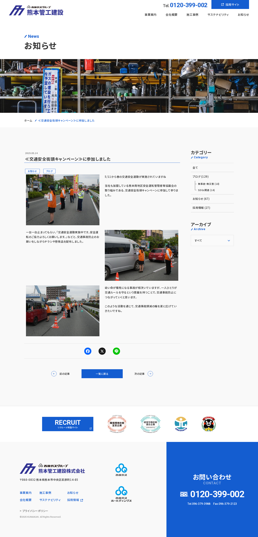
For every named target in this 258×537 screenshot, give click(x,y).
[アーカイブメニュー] (212, 240)
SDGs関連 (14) (206, 190)
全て (211, 167)
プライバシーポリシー (35, 511)
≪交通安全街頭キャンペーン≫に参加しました (66, 120)
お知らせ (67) (211, 199)
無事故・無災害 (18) (208, 184)
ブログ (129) (211, 176)
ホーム (28, 120)
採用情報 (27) (211, 207)
